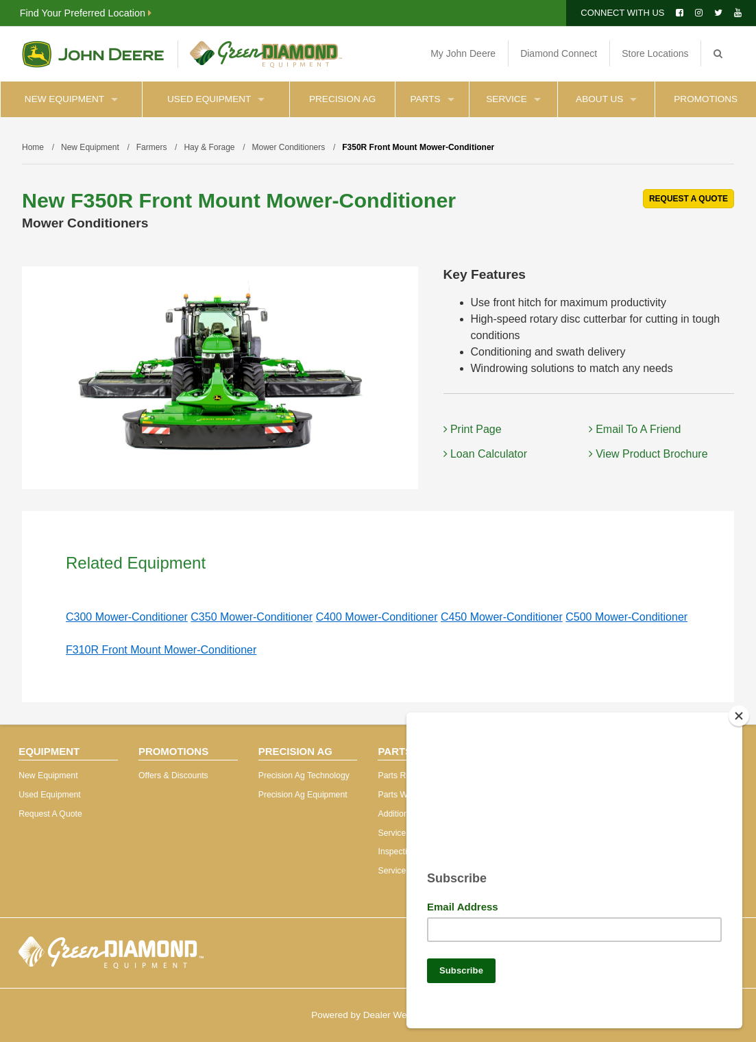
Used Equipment (216, 99)
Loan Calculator (485, 454)
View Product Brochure (648, 454)
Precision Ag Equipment (302, 794)
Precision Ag (342, 99)
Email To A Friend (635, 429)
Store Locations (655, 53)
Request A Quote (50, 814)
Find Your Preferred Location (85, 13)
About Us (606, 99)
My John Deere (463, 53)
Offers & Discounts (173, 775)
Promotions (705, 99)
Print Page (472, 429)
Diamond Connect (558, 53)
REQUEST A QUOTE (688, 198)
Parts (432, 99)
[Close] (739, 710)
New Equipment (71, 99)
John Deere (93, 54)
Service (513, 99)
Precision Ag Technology (304, 775)
